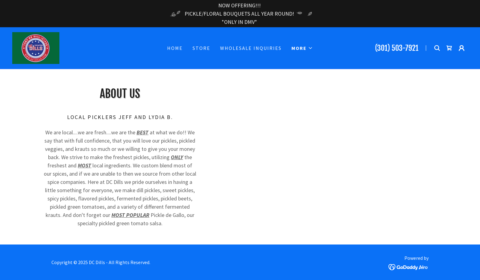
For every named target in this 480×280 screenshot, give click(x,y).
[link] (35, 47)
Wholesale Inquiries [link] (251, 48)
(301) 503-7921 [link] (396, 48)
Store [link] (201, 48)
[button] (302, 48)
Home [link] (175, 48)
